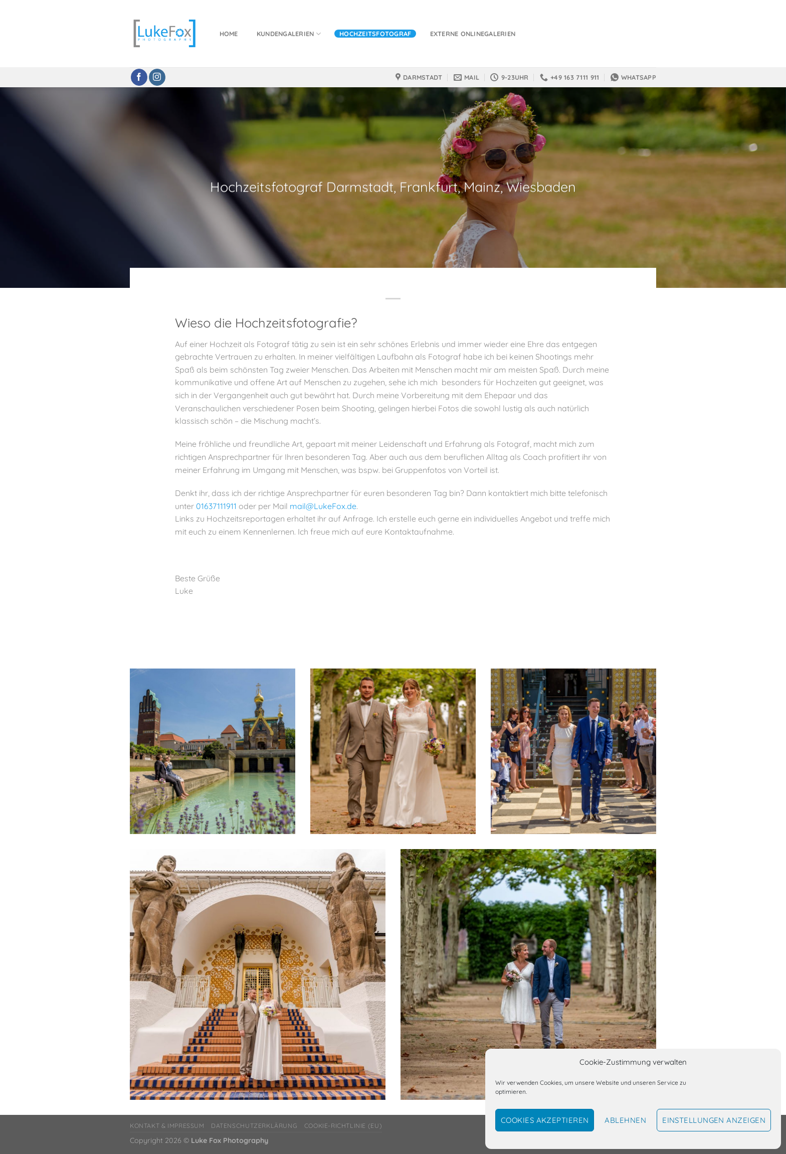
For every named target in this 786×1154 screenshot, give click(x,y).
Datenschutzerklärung (254, 1125)
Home (229, 34)
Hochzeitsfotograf (375, 34)
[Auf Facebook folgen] (139, 77)
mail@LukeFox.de (323, 506)
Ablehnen (625, 1120)
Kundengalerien (289, 34)
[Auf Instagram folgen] (157, 77)
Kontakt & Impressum (167, 1125)
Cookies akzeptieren (545, 1120)
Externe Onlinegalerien (473, 34)
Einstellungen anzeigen (713, 1120)
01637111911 (216, 506)
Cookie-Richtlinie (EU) (343, 1125)
